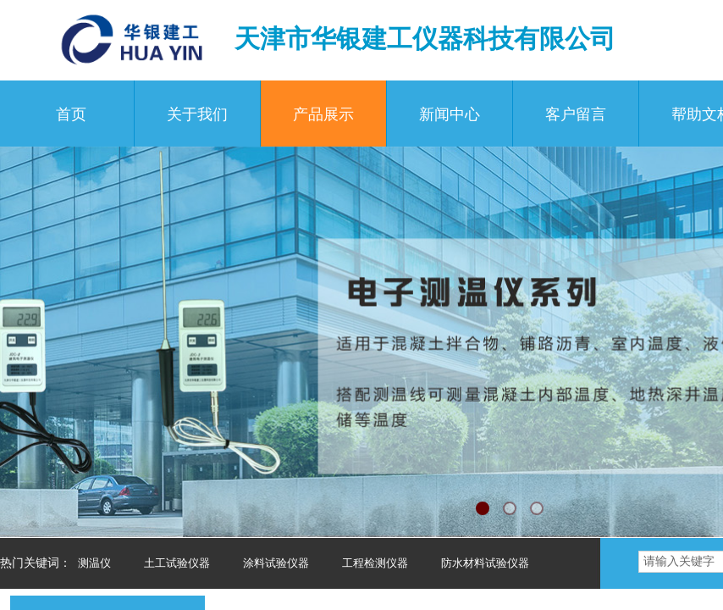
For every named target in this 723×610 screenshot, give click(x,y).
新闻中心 (449, 114)
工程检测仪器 (375, 563)
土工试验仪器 (177, 563)
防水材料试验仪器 (485, 563)
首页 (71, 114)
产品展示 (323, 114)
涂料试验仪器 (276, 563)
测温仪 (94, 563)
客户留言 (575, 114)
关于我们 (197, 114)
